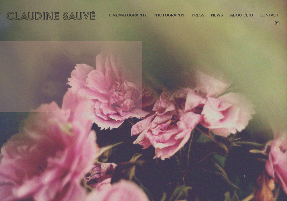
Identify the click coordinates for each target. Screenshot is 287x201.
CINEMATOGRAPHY (128, 15)
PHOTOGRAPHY (169, 15)
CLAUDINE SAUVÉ (51, 15)
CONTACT (269, 15)
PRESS (198, 15)
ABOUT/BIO (241, 15)
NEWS (217, 15)
